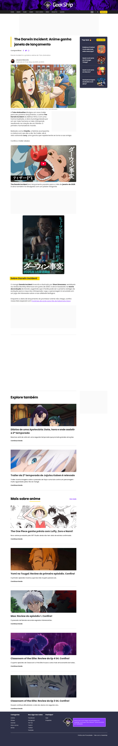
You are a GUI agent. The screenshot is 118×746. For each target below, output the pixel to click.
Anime (13, 718)
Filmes (13, 720)
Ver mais (72, 499)
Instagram (31, 720)
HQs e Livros (14, 725)
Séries (13, 728)
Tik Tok (30, 723)
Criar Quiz (104, 12)
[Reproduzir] (43, 164)
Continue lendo (17, 441)
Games (13, 723)
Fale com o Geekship (100, 735)
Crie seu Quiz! (101, 40)
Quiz (46, 718)
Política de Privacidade (85, 735)
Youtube (30, 730)
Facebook (31, 718)
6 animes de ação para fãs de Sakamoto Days (51, 301)
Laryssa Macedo (22, 60)
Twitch (30, 725)
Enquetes (48, 720)
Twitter (30, 728)
